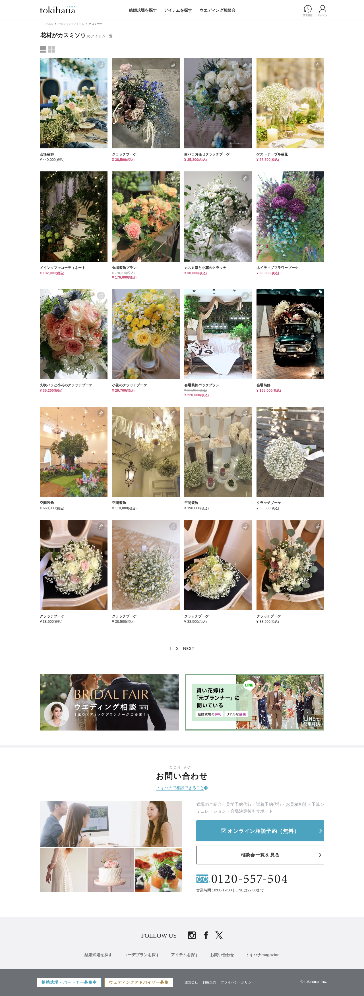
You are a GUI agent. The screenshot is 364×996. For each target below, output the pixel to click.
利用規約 (209, 982)
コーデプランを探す (142, 955)
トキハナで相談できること (180, 787)
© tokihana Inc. (313, 981)
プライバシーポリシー (238, 982)
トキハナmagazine (262, 955)
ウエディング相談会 (217, 10)
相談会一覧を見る (260, 854)
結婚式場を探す (143, 10)
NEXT (189, 648)
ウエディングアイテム (71, 23)
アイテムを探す (178, 10)
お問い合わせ (222, 955)
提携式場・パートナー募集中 (69, 982)
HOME (49, 23)
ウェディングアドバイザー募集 (139, 982)
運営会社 (191, 982)
